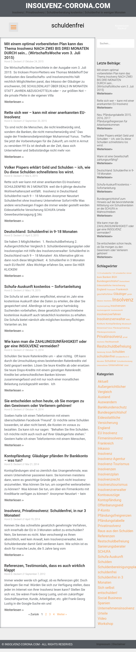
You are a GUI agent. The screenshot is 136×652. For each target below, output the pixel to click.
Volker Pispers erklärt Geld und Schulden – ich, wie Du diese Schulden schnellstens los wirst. (47, 169)
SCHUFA (104, 551)
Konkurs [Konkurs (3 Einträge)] (101, 323)
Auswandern (107, 402)
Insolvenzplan (108, 474)
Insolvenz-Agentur (111, 459)
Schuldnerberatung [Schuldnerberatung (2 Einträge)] (124, 361)
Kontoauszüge (109, 495)
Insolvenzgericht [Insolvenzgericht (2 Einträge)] (103, 310)
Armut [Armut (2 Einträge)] (128, 273)
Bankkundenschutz (112, 407)
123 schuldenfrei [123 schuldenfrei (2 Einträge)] (119, 273)
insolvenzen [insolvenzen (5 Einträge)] (118, 305)
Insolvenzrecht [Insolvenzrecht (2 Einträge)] (117, 310)
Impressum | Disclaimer (110, 644)
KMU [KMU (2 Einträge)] (128, 319)
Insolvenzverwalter (112, 490)
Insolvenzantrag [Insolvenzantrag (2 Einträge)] (103, 306)
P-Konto (104, 510)
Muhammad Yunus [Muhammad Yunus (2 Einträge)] (104, 328)
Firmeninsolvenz (110, 438)
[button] (13, 27)
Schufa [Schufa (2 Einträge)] (108, 352)
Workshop (105, 624)
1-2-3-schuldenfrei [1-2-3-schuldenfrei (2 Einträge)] (104, 273)
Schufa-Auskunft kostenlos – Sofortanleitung (42, 286)
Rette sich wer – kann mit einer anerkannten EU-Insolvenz (115, 102)
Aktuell (103, 381)
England (104, 428)
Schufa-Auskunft (110, 557)
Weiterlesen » (14, 102)
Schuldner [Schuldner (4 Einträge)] (110, 361)
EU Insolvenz (107, 433)
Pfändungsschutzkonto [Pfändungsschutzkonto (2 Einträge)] (106, 332)
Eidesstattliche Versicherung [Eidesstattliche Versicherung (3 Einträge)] (111, 285)
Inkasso (104, 448)
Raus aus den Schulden (115, 531)
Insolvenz (105, 454)
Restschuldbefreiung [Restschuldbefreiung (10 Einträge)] (114, 346)
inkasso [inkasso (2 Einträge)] (100, 301)
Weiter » (62, 614)
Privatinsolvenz (109, 526)
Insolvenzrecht (109, 479)
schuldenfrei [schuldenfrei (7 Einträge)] (106, 356)
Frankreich (106, 443)
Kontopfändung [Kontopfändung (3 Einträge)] (113, 323)
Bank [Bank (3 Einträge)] (99, 277)
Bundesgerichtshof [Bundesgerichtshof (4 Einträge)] (108, 281)
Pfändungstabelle (111, 521)
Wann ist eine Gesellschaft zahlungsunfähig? (113, 158)
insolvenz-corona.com (68, 6)
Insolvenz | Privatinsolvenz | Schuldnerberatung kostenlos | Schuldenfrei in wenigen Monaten (69, 12)
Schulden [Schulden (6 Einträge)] (118, 351)
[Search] (130, 43)
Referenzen (106, 536)
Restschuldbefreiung (113, 541)
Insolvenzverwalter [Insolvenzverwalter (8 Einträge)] (111, 319)
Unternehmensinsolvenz (116, 608)
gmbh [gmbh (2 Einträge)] (129, 294)
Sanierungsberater (112, 546)
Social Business (110, 598)
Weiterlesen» (105, 93)
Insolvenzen (107, 469)
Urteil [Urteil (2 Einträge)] (126, 365)
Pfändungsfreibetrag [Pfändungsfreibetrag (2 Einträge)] (121, 328)
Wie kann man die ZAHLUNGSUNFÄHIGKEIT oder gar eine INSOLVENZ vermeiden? (45, 343)
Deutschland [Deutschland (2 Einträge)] (124, 281)
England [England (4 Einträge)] (101, 289)
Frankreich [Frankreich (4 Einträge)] (122, 289)
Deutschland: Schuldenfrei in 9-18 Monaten (40, 231)
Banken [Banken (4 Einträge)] (107, 277)
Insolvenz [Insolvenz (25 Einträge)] (123, 300)
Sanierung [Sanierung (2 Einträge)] (101, 352)
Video (102, 618)
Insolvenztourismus (113, 484)
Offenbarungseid (110, 505)
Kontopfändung (109, 500)
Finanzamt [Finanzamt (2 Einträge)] (111, 290)
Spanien (104, 603)
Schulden (105, 562)
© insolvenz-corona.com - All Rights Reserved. (37, 644)
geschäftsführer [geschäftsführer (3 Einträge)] (105, 294)
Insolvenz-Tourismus (113, 464)
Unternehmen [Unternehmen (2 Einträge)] (102, 365)
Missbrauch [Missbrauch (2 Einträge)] (126, 324)
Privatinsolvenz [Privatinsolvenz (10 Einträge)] (109, 336)
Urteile (103, 613)
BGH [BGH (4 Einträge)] (114, 277)
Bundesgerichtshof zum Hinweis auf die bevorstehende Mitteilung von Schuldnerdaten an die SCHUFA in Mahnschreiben (115, 205)
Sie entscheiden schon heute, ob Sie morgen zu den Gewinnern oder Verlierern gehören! (44, 403)
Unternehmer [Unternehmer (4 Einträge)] (116, 365)
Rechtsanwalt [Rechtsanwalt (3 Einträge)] (112, 341)
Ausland (104, 397)
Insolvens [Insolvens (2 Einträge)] (108, 301)
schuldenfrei (107, 572)
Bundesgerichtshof (112, 412)
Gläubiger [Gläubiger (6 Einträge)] (120, 294)
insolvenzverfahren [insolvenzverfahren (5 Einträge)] (109, 314)
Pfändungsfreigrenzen (114, 515)
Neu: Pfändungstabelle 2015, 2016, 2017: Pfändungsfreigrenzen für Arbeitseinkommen (114, 119)
